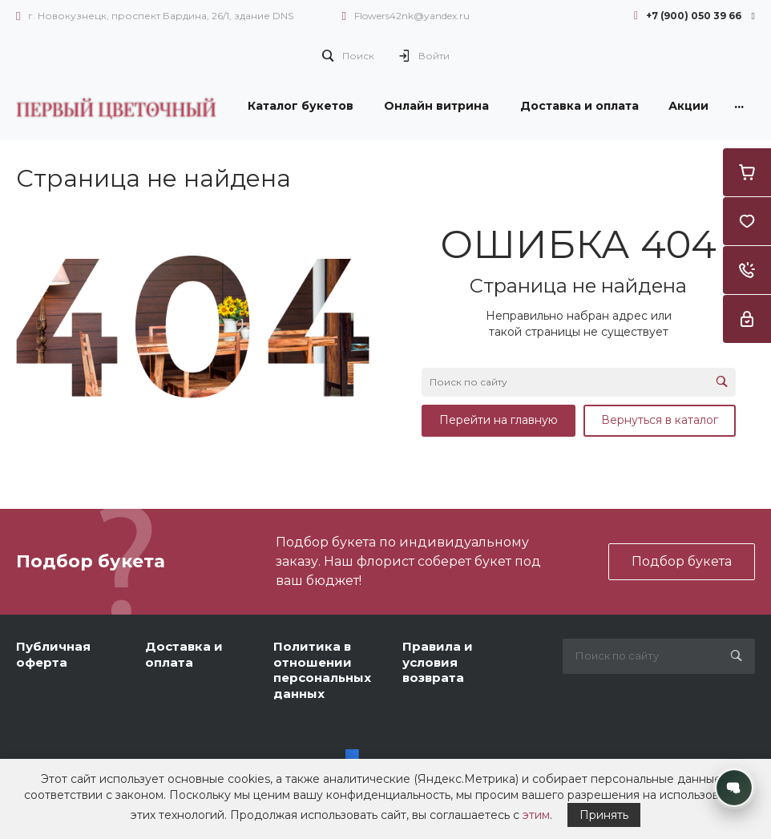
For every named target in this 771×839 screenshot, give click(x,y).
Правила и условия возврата (437, 662)
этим (536, 815)
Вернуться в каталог (659, 420)
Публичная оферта (53, 654)
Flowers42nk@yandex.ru (412, 16)
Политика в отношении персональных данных (322, 670)
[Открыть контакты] (734, 787)
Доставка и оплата (184, 654)
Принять (603, 815)
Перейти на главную (498, 420)
